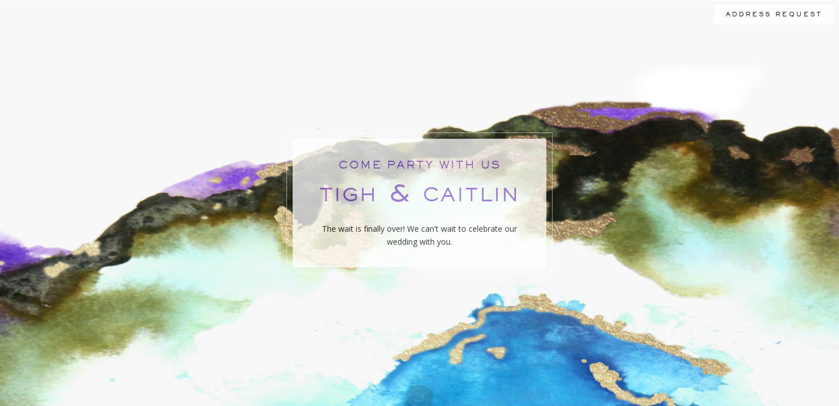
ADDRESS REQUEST (774, 14)
